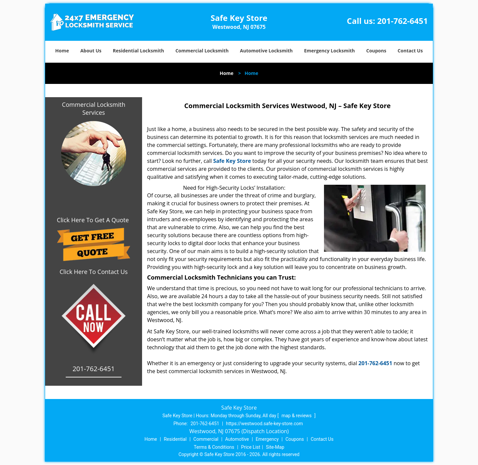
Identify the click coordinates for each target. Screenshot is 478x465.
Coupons (376, 50)
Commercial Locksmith (201, 50)
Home (62, 50)
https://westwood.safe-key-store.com (264, 423)
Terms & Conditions (214, 447)
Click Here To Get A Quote (93, 220)
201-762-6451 (402, 20)
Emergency (267, 439)
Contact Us (410, 50)
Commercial (206, 439)
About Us (91, 50)
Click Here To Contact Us (93, 272)
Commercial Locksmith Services (93, 108)
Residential (175, 439)
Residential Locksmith (138, 50)
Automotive (237, 439)
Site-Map (275, 447)
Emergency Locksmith (329, 50)
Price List (250, 447)
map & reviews (297, 415)
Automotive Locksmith (266, 50)
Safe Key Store (232, 161)
